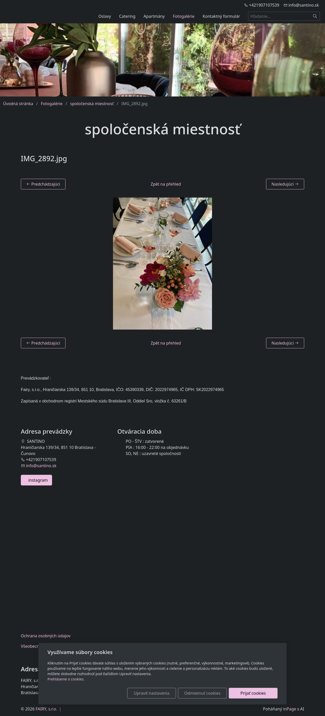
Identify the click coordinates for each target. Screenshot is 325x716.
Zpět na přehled (166, 184)
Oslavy (104, 16)
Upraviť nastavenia (151, 693)
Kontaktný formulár (221, 16)
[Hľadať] (315, 16)
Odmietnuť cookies (202, 693)
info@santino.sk (41, 465)
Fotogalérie (183, 16)
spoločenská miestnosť (92, 103)
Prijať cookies (253, 693)
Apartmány (154, 16)
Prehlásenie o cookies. (66, 679)
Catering (127, 16)
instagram (36, 480)
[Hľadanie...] (279, 16)
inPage (289, 709)
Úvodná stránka (18, 103)
